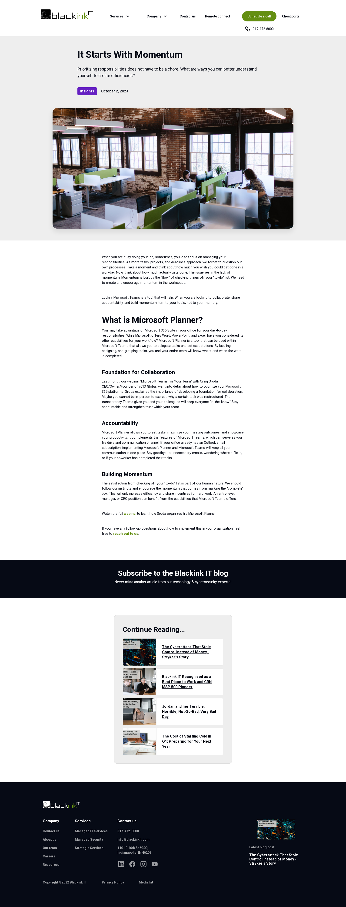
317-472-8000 (128, 831)
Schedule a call (259, 16)
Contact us (188, 16)
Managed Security (89, 839)
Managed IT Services (91, 831)
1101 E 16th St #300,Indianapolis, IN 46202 (134, 850)
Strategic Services (89, 848)
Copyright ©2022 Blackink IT (65, 882)
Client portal (291, 16)
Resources (51, 864)
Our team (50, 848)
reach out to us (125, 533)
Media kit (146, 882)
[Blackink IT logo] (61, 804)
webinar (130, 513)
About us (49, 839)
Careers (49, 856)
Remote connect (217, 16)
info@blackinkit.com (133, 839)
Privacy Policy (113, 882)
